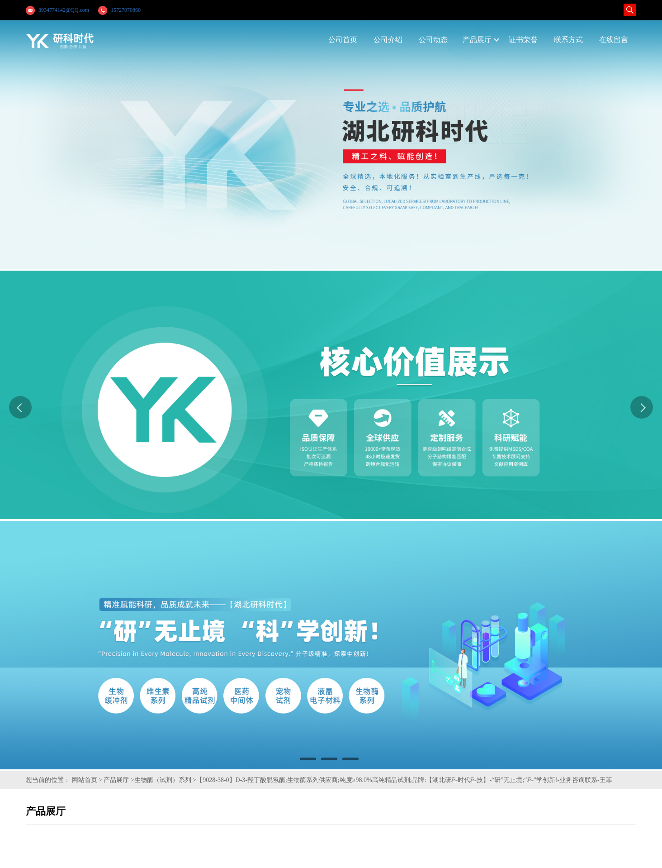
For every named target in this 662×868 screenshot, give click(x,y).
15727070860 (126, 10)
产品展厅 (116, 780)
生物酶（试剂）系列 (162, 780)
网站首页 (84, 780)
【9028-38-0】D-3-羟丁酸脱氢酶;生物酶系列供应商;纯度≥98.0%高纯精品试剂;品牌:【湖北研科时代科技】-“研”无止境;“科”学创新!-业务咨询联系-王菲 (404, 780)
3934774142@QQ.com (63, 10)
